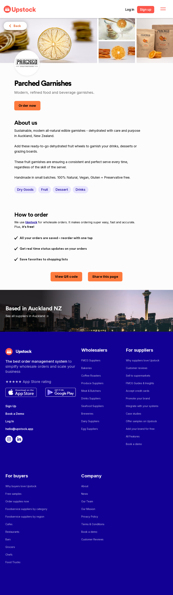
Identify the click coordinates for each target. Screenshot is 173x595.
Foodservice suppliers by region (24, 516)
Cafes (8, 524)
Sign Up (10, 406)
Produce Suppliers (92, 383)
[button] (161, 9)
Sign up (145, 9)
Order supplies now (17, 501)
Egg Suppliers (89, 428)
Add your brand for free (140, 428)
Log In (9, 421)
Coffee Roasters (91, 375)
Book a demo (134, 444)
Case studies (133, 413)
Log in (129, 9)
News (84, 493)
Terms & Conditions (92, 524)
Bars (8, 539)
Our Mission (88, 508)
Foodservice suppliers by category (26, 508)
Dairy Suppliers (90, 421)
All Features (133, 436)
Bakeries (86, 368)
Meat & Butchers (91, 390)
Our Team (87, 501)
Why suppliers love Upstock (142, 360)
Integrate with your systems (142, 406)
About (84, 486)
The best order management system (36, 361)
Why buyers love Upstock (20, 486)
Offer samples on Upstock (141, 421)
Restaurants (12, 531)
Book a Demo (14, 413)
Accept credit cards (137, 390)
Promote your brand (138, 398)
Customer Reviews (92, 539)
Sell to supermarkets (138, 375)
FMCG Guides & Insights (140, 383)
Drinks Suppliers (91, 398)
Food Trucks (12, 562)
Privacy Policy (89, 516)
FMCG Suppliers (90, 360)
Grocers (10, 546)
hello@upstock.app (19, 429)
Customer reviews (136, 368)
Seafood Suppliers (92, 406)
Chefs (8, 554)
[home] (20, 9)
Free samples (13, 493)
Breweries (87, 413)
